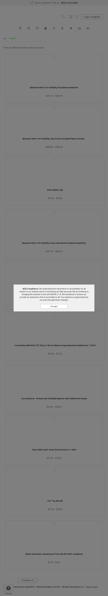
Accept (54, 306)
